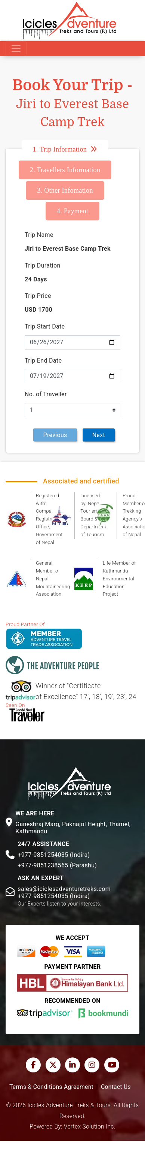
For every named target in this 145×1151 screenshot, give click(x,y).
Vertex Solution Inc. (89, 1126)
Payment (72, 211)
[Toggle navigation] (16, 48)
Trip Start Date (45, 326)
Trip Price (38, 295)
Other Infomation (65, 190)
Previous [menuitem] (55, 435)
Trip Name (39, 234)
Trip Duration (43, 265)
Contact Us (116, 1087)
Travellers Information (65, 170)
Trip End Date (43, 360)
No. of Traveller (46, 394)
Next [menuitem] (98, 435)
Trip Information (60, 149)
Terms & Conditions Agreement (51, 1087)
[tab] (73, 149)
